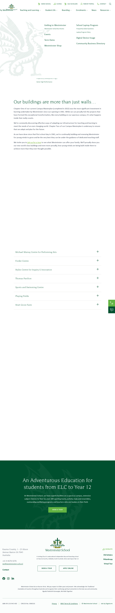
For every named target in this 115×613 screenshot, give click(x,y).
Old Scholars (108, 555)
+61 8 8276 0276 (9, 561)
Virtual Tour (108, 564)
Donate (107, 549)
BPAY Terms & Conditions (69, 604)
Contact (5, 570)
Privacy (54, 604)
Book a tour (57, 510)
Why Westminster (54, 86)
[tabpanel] (57, 48)
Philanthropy (108, 559)
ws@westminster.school (12, 564)
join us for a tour (34, 142)
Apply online (68, 568)
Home (40, 86)
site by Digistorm (107, 604)
